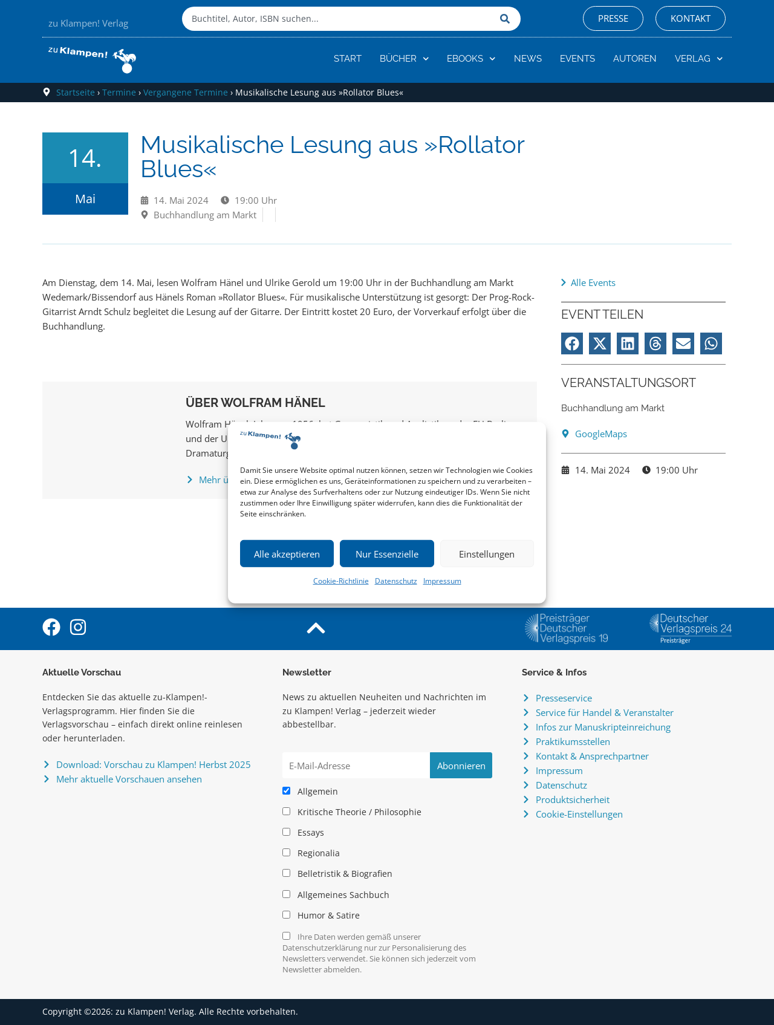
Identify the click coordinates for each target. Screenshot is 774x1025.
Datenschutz (396, 581)
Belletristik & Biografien (337, 873)
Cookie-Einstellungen (579, 814)
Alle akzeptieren (287, 554)
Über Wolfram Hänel (255, 402)
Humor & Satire (321, 915)
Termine (119, 92)
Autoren (635, 58)
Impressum (442, 581)
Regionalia (311, 853)
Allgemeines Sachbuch (335, 895)
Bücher (404, 59)
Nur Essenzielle (387, 554)
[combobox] (338, 19)
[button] (572, 343)
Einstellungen (487, 554)
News (528, 58)
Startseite (75, 92)
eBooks (471, 59)
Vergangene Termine (185, 92)
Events (577, 58)
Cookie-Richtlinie (341, 581)
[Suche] (507, 19)
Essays (303, 832)
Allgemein (310, 791)
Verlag (699, 59)
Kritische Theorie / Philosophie (351, 812)
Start (348, 58)
